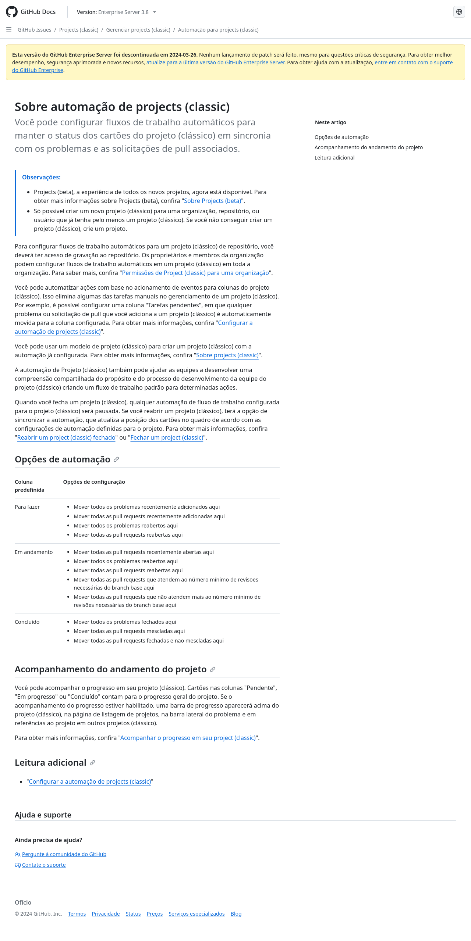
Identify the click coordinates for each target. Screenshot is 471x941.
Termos (77, 913)
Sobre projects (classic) (227, 355)
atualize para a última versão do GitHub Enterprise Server (215, 62)
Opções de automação (67, 459)
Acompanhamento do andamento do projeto (115, 669)
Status (133, 913)
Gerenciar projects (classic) (138, 29)
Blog (236, 913)
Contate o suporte (40, 864)
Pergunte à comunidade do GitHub (60, 854)
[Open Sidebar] (9, 29)
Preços (155, 913)
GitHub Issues (35, 29)
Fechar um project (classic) (166, 437)
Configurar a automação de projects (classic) (90, 781)
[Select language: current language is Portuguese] (459, 12)
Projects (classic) (78, 29)
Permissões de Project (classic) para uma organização (195, 273)
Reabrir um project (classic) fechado (66, 437)
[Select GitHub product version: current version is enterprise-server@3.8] (116, 12)
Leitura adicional (55, 762)
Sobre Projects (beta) (212, 201)
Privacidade (106, 913)
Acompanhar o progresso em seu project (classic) (188, 738)
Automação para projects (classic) (218, 29)
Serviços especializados (196, 913)
